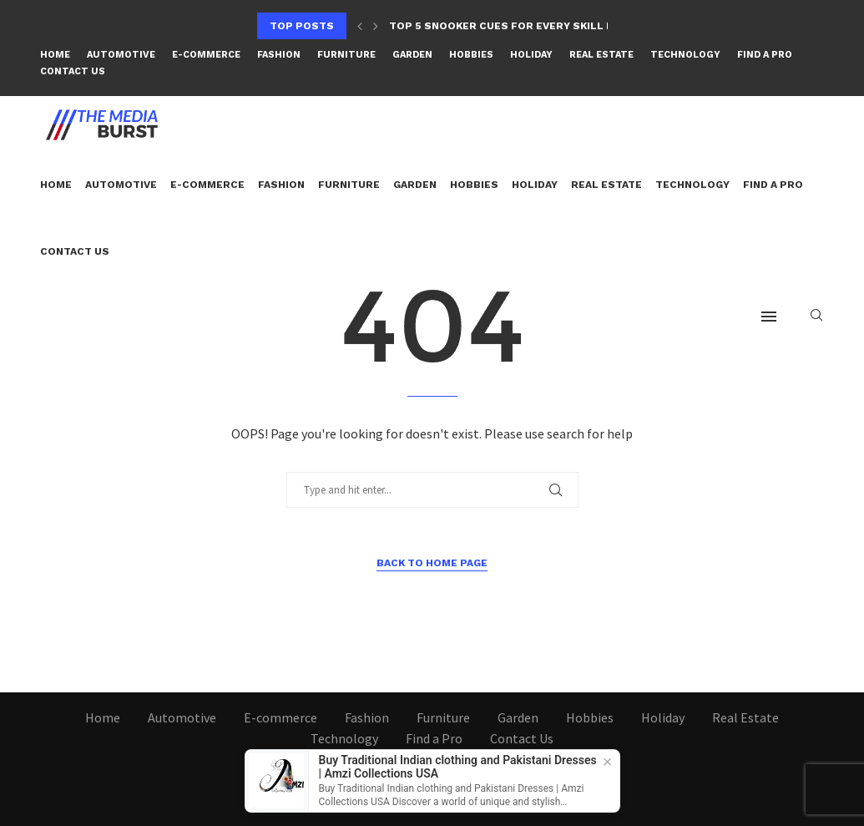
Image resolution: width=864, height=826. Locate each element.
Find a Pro (764, 54)
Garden (412, 54)
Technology (685, 54)
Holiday (531, 54)
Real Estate (601, 54)
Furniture (346, 54)
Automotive (121, 54)
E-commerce (206, 54)
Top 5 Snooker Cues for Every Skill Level (514, 26)
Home (55, 54)
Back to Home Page (432, 563)
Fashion (279, 54)
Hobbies (471, 54)
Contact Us (72, 71)
